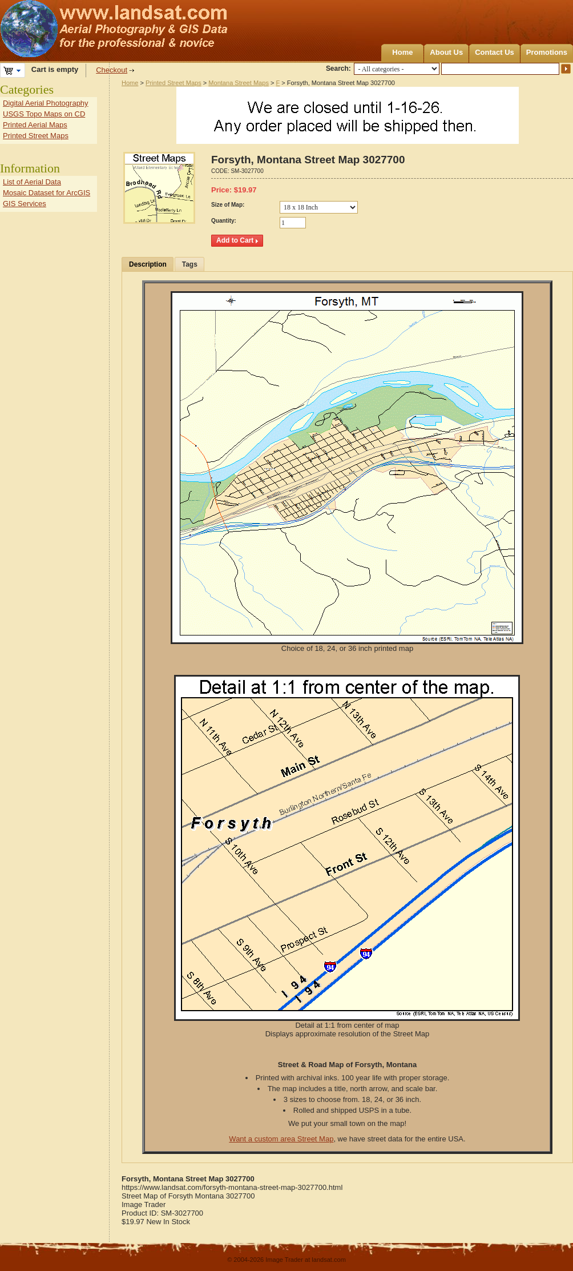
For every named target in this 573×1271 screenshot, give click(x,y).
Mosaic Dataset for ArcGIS (46, 192)
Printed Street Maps (173, 82)
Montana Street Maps (238, 82)
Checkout (111, 70)
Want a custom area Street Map (281, 1139)
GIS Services (24, 203)
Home (402, 52)
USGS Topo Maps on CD (44, 114)
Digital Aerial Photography (45, 103)
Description (148, 264)
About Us (446, 52)
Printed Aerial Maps (35, 124)
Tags (189, 264)
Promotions (546, 52)
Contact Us (494, 52)
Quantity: (223, 221)
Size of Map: (227, 205)
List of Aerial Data (32, 182)
